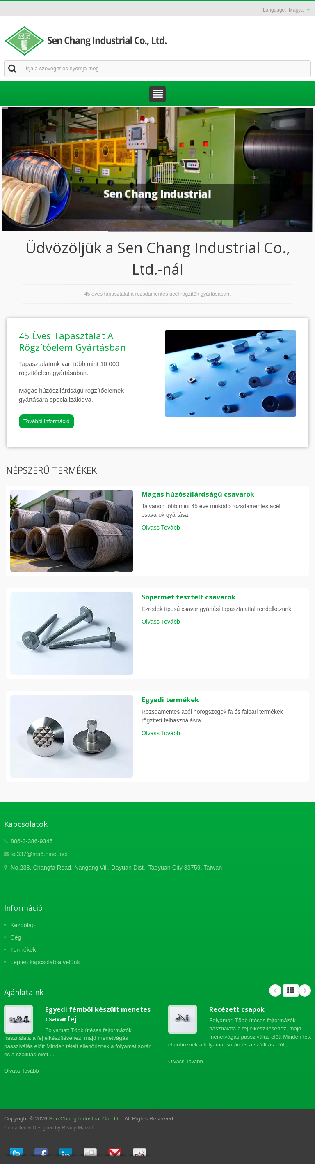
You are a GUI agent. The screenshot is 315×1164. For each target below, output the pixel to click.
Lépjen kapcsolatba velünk (45, 962)
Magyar (297, 10)
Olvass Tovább (161, 527)
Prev (275, 990)
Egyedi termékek (170, 699)
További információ (46, 421)
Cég (15, 937)
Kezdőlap (22, 925)
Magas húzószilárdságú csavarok (198, 494)
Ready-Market (77, 1128)
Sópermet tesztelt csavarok (188, 597)
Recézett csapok (237, 1009)
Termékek (23, 949)
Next (305, 990)
